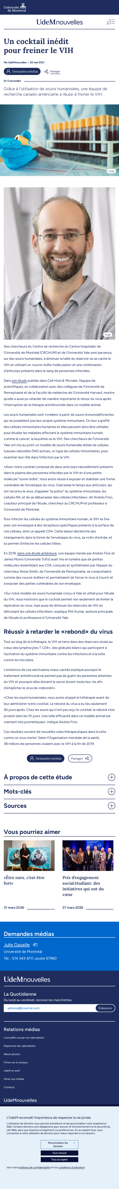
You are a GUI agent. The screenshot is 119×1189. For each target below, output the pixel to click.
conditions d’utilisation (71, 1167)
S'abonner (105, 1008)
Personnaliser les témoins (61, 1144)
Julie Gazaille (17, 944)
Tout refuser (59, 1153)
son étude (19, 381)
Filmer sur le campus (16, 1062)
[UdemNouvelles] (59, 21)
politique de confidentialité (34, 1167)
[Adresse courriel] (49, 1008)
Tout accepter (59, 1159)
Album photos (12, 1054)
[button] (110, 21)
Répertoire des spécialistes (20, 1046)
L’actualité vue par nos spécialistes (24, 1037)
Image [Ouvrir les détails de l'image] (111, 171)
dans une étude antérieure (37, 553)
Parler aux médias (14, 1079)
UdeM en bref (12, 1070)
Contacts (9, 1087)
